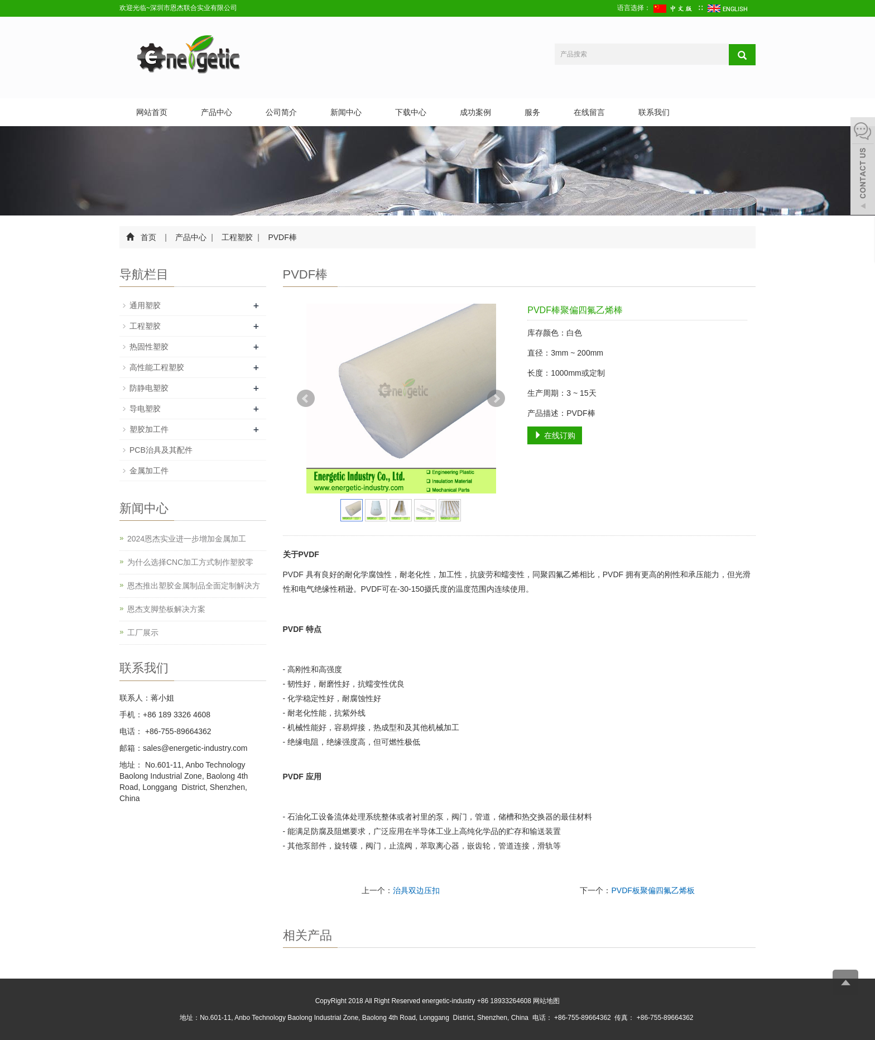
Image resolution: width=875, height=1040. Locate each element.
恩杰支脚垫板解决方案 (166, 609)
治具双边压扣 (416, 890)
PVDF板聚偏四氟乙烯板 (652, 890)
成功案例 (475, 112)
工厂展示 (142, 632)
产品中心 (216, 112)
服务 (532, 112)
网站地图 (546, 1001)
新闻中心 (346, 112)
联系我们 (654, 112)
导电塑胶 (145, 408)
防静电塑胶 (149, 388)
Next (496, 399)
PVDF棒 (281, 237)
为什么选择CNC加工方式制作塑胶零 (190, 562)
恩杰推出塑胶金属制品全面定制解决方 (193, 585)
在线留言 (589, 112)
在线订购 (554, 435)
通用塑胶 (145, 305)
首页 (148, 237)
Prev (306, 399)
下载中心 (410, 112)
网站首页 (151, 112)
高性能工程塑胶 (156, 367)
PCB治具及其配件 (161, 449)
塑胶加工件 (149, 429)
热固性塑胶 (149, 346)
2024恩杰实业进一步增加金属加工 (186, 538)
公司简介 (281, 112)
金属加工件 (149, 470)
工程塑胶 (238, 237)
